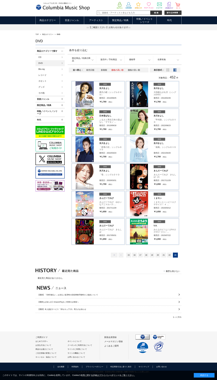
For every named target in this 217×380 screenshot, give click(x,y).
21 (164, 255)
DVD (40, 63)
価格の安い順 (134, 70)
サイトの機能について (76, 353)
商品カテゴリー (47, 20)
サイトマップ (144, 367)
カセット (42, 81)
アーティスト (96, 20)
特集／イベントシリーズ (144, 20)
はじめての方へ (41, 341)
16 (134, 255)
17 (140, 255)
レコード (42, 75)
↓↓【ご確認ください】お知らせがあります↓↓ (108, 27)
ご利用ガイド (41, 337)
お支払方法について (43, 345)
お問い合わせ (161, 367)
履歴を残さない (173, 271)
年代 (169, 20)
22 (169, 255)
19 (152, 255)
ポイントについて (75, 341)
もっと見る (177, 317)
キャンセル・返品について (46, 357)
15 (129, 255)
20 (158, 255)
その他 (41, 93)
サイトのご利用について (77, 349)
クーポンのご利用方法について (80, 345)
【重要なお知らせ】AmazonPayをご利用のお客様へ (58, 302)
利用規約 (75, 367)
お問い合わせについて (76, 357)
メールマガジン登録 (113, 341)
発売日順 (90, 70)
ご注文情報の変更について (46, 353)
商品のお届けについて (44, 349)
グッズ (41, 87)
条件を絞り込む (78, 50)
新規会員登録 (110, 337)
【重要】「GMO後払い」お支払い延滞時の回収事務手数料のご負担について (68, 295)
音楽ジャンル (72, 20)
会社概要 (60, 367)
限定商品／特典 (120, 20)
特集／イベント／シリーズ (47, 112)
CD (39, 57)
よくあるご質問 (111, 346)
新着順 (104, 70)
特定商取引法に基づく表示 (120, 367)
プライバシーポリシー (94, 367)
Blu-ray (41, 69)
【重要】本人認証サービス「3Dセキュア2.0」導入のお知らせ (62, 309)
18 (146, 255)
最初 (114, 255)
